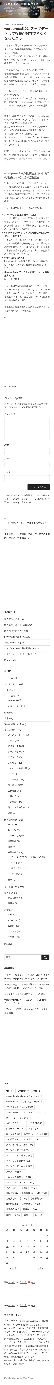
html (10, 914)
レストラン (16, 862)
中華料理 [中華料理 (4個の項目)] (28, 1193)
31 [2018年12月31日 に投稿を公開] (7, 1263)
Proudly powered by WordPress (18, 1378)
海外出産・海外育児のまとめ (18, 625)
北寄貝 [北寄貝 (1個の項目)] (11, 1198)
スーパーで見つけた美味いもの (26, 857)
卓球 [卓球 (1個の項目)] (23, 1198)
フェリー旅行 (14, 779)
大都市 (11, 796)
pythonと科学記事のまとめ (17, 636)
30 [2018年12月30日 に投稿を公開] (47, 1257)
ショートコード (15, 706)
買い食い (15, 874)
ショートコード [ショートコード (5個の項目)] (15, 1128)
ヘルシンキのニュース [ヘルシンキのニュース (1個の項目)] (18, 1177)
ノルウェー (13, 763)
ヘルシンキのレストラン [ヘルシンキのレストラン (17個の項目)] (20, 1182)
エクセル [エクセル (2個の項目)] (12, 1112)
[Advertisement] (27, 349)
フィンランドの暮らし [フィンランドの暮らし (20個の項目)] (19, 1155)
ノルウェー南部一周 (17, 768)
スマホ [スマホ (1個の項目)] (29, 1134)
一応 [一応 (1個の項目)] (34, 1187)
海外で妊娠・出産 (13, 724)
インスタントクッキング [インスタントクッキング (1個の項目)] (19, 1107)
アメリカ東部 (14, 746)
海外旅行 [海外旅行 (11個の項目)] (12, 1209)
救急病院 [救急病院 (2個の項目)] (12, 1204)
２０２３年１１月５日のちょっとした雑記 (24, 994)
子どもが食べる (15, 897)
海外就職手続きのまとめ (16, 630)
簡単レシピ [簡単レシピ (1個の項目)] (30, 1209)
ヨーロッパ (13, 785)
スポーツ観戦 (14, 835)
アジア (11, 740)
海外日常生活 (10, 820)
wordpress (13, 700)
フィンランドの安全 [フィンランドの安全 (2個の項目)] (17, 1150)
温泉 (10, 813)
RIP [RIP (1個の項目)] (38, 1096)
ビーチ (11, 774)
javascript (12, 920)
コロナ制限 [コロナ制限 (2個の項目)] (35, 1123)
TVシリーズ (13, 824)
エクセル (12, 931)
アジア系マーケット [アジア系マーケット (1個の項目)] (34, 1101)
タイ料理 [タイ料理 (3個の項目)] (12, 1139)
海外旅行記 (9, 730)
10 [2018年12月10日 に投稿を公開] (7, 1246)
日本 (6, 718)
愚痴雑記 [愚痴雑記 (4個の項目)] (37, 1198)
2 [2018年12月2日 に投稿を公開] (47, 1235)
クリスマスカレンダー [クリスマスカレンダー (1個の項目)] (34, 1112)
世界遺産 (12, 790)
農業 (10, 880)
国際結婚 (12, 841)
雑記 (6, 944)
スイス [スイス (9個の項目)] (33, 1128)
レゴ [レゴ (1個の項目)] (23, 1187)
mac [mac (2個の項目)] (36, 1091)
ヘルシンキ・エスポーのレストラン (21, 654)
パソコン (12, 937)
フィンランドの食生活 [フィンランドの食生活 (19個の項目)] (19, 1166)
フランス (8, 689)
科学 (6, 910)
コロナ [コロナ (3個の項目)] (24, 1118)
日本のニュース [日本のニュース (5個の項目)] (31, 1204)
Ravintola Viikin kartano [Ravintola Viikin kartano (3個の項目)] (19, 1096)
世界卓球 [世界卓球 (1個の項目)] (12, 1193)
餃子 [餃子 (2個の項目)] (39, 1214)
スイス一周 (13, 757)
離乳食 (11, 903)
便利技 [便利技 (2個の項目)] (42, 1193)
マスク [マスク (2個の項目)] (11, 1187)
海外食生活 (13, 852)
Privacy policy (11, 660)
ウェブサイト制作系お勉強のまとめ (21, 648)
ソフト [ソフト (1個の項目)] (42, 1134)
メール (7, 459)
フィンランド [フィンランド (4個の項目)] (30, 1139)
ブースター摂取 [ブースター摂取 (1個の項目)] (15, 1171)
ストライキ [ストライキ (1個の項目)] (13, 1134)
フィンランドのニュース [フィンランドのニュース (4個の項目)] (19, 1144)
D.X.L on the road (21, 4)
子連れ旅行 (13, 802)
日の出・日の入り (16, 807)
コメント (10, 414)
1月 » (40, 1268)
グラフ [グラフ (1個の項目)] (11, 1118)
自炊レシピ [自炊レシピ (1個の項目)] (13, 1214)
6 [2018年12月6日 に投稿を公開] (27, 1241)
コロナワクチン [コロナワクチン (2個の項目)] (15, 1123)
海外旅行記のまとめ (14, 619)
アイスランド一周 (16, 735)
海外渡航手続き (11, 887)
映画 (10, 847)
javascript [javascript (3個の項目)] (23, 1091)
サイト (7, 472)
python (11, 926)
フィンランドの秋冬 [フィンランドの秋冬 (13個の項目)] (18, 1161)
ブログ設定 (12, 386)
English (10, 1282)
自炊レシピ (16, 868)
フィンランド (10, 684)
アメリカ (8, 678)
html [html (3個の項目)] (9, 1091)
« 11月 (13, 1268)
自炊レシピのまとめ (14, 642)
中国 (6, 712)
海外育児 (8, 893)
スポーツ (12, 830)
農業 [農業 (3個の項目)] (27, 1214)
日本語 (22, 1282)
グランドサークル (16, 751)
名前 (6, 445)
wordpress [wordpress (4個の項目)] (12, 1101)
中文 (31, 1282)
